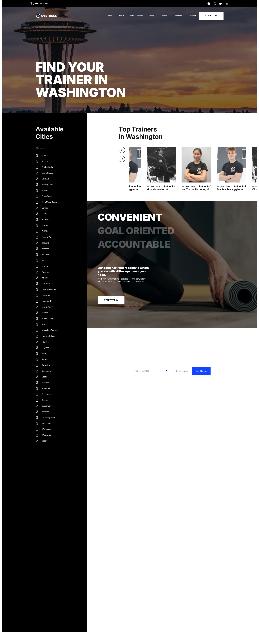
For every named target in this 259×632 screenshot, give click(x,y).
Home (109, 15)
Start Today (211, 16)
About (121, 15)
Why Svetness (136, 15)
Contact (192, 15)
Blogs (151, 15)
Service (164, 15)
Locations (178, 15)
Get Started (201, 371)
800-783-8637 (42, 3)
